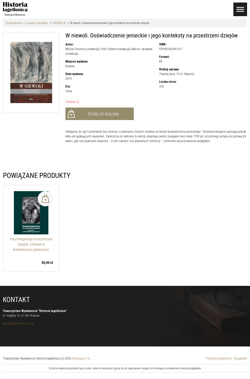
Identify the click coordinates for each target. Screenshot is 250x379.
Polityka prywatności (219, 358)
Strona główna (14, 23)
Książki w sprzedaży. (37, 23)
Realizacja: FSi (81, 358)
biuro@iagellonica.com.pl (16, 323)
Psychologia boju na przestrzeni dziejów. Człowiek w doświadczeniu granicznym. (31, 244)
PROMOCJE (59, 23)
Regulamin (240, 358)
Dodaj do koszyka (103, 114)
